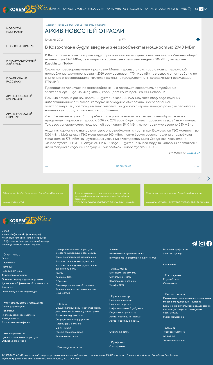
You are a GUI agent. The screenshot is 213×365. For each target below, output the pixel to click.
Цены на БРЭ (63, 328)
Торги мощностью (174, 340)
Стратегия (8, 262)
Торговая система (174, 332)
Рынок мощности (173, 317)
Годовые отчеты (12, 271)
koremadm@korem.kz (14, 234)
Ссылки (170, 328)
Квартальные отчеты (122, 281)
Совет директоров (13, 306)
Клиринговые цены (67, 336)
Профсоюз (118, 342)
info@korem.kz (10, 241)
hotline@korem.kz (12, 238)
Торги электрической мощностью (76, 257)
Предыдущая (58, 166)
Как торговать (14, 333)
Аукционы (169, 336)
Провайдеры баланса (68, 323)
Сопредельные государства (72, 319)
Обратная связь (119, 332)
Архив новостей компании (125, 316)
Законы (113, 249)
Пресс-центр (65, 25)
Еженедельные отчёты (123, 272)
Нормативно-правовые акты (126, 253)
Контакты (169, 264)
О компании (12, 254)
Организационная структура (19, 291)
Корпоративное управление (24, 302)
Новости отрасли (20, 46)
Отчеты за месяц (120, 277)
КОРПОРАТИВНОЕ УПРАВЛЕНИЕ (124, 9)
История (7, 267)
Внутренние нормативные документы (132, 258)
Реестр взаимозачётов (69, 332)
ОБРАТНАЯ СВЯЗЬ (168, 9)
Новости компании (120, 300)
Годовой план (171, 279)
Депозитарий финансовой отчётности (25, 283)
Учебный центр (172, 253)
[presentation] (199, 178)
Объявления (170, 283)
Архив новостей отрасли (90, 25)
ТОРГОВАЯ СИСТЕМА (74, 9)
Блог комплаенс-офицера (16, 322)
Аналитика (119, 269)
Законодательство (70, 347)
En (205, 9)
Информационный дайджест (126, 308)
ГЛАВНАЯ (55, 9)
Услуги (59, 273)
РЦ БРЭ (62, 304)
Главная (49, 25)
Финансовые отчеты (14, 275)
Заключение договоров (69, 315)
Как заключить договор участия (75, 261)
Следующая (187, 166)
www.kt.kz (193, 153)
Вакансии (7, 287)
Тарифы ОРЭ (116, 285)
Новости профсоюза (175, 249)
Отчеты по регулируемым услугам (23, 279)
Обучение (61, 281)
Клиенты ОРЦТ (65, 277)
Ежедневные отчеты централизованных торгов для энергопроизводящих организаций (187, 309)
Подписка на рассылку (122, 312)
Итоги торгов (175, 294)
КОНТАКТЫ (150, 9)
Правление (8, 311)
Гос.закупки (173, 275)
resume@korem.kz (12, 244)
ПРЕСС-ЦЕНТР (96, 9)
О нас (5, 258)
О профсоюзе (117, 346)
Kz (196, 9)
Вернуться (124, 166)
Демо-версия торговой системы (75, 285)
